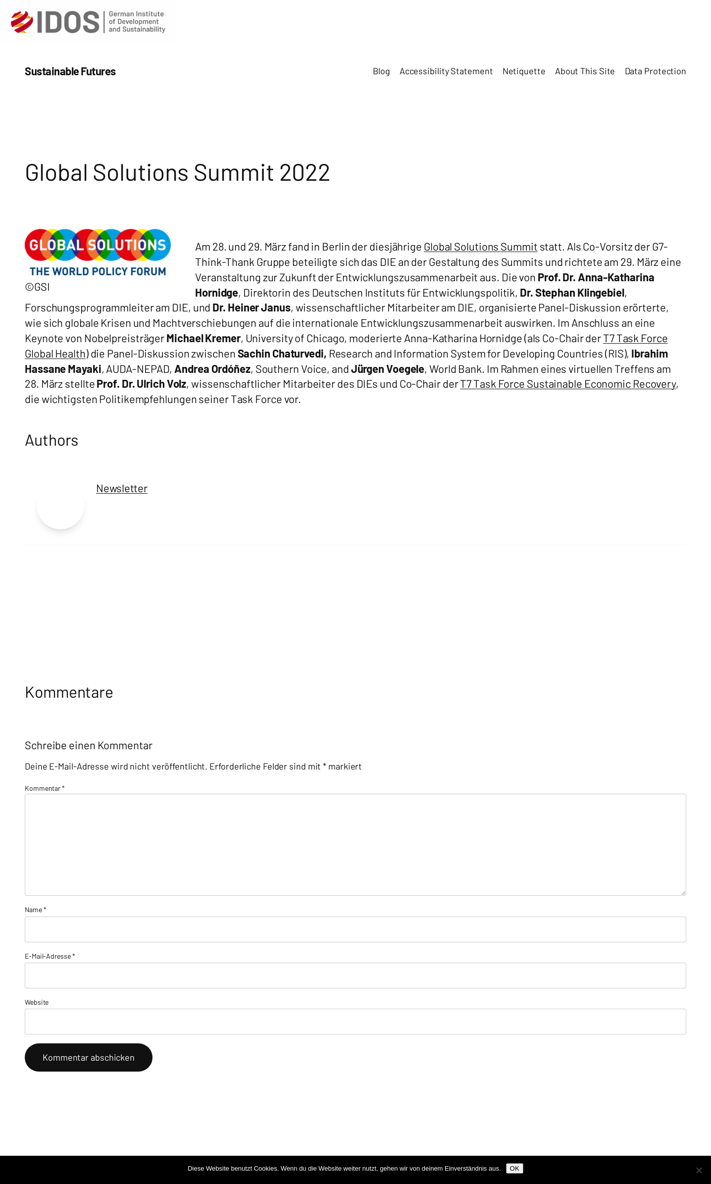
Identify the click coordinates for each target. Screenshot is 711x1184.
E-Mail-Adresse (50, 956)
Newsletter (122, 487)
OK (514, 1168)
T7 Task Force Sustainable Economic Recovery (568, 383)
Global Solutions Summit (481, 246)
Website (37, 1002)
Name (35, 909)
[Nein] (699, 1170)
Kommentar (45, 788)
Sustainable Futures (70, 70)
